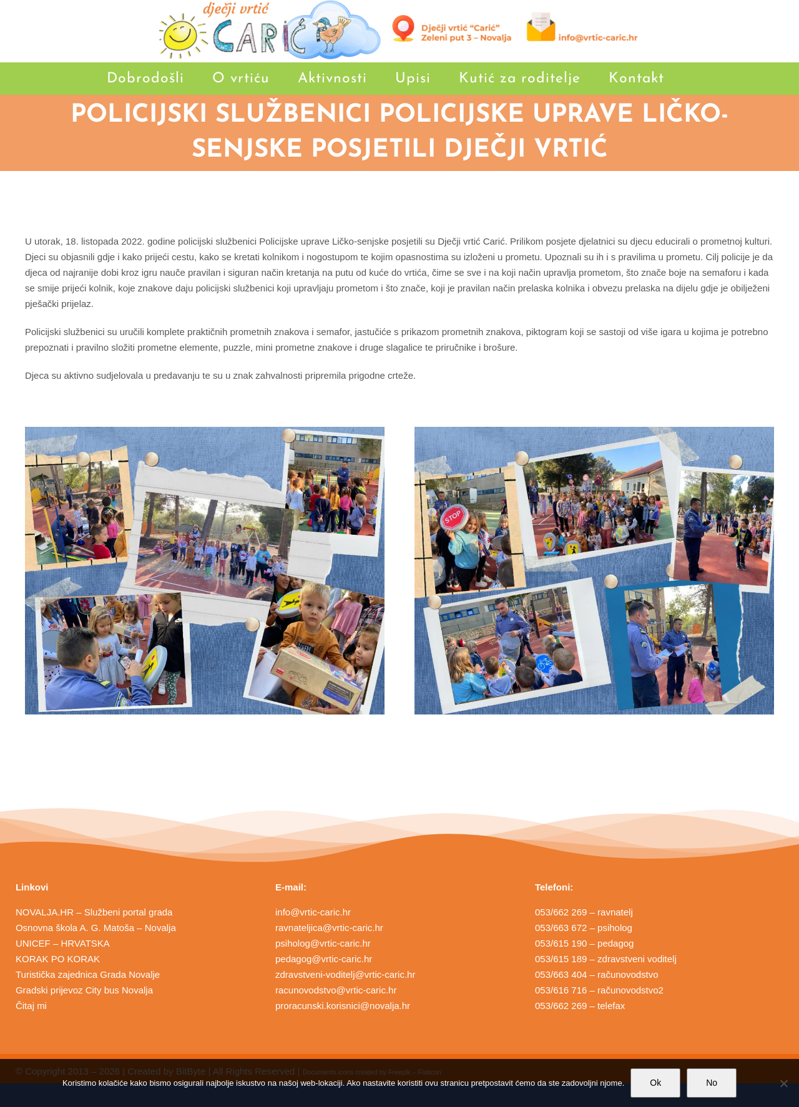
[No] (783, 1083)
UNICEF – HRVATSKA (63, 943)
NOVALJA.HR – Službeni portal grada (94, 912)
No (711, 1083)
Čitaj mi (31, 1005)
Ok (655, 1083)
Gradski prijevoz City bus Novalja (84, 990)
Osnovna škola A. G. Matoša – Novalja (96, 927)
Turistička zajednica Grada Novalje (88, 974)
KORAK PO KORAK (58, 958)
